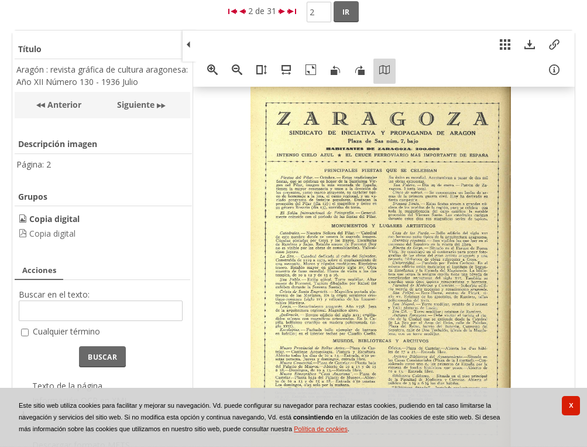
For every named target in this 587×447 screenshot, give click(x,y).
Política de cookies (321, 428)
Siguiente (136, 104)
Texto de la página (67, 385)
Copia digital (52, 233)
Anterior (63, 104)
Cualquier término (66, 331)
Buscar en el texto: (54, 294)
